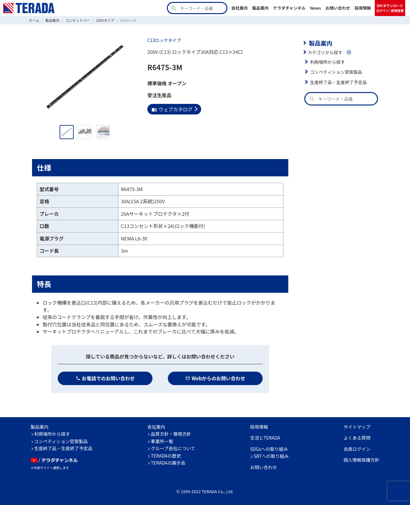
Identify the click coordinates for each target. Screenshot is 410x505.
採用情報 (363, 8)
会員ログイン (356, 449)
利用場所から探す (327, 61)
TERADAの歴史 (166, 455)
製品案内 (260, 8)
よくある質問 (356, 437)
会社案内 (239, 8)
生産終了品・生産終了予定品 (338, 82)
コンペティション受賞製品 (336, 72)
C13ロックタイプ (164, 40)
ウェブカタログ (172, 108)
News (315, 8)
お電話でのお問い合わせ (105, 378)
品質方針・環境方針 (171, 434)
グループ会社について (173, 448)
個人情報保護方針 (361, 460)
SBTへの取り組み (271, 456)
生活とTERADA (265, 437)
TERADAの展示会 (168, 462)
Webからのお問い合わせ (215, 378)
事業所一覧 (162, 441)
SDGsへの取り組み (269, 449)
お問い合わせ (337, 8)
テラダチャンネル (289, 8)
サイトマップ (356, 427)
